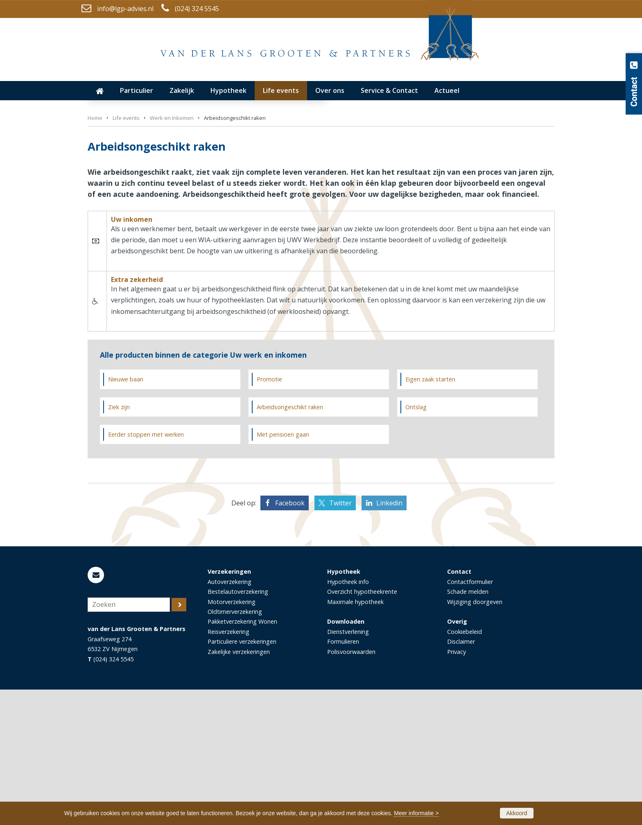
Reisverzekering (228, 767)
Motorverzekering (231, 737)
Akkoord (516, 813)
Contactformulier (470, 717)
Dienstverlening (348, 767)
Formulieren (343, 777)
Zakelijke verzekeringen (239, 787)
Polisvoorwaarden (351, 787)
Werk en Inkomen (172, 253)
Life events (126, 253)
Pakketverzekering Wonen (242, 757)
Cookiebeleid (464, 767)
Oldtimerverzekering (235, 747)
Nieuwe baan (125, 514)
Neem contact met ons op (138, 209)
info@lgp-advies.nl (125, 8)
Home (95, 253)
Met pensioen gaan (283, 569)
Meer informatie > (416, 813)
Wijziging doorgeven (474, 737)
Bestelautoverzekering (238, 727)
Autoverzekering (229, 717)
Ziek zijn (119, 542)
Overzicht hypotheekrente (362, 727)
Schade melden (467, 727)
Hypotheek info (348, 717)
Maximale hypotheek (355, 737)
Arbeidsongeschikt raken (290, 542)
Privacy (456, 787)
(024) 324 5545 (197, 8)
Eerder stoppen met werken (146, 569)
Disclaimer (461, 777)
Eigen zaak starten (430, 514)
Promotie (269, 514)
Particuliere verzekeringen (242, 777)
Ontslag (416, 542)
